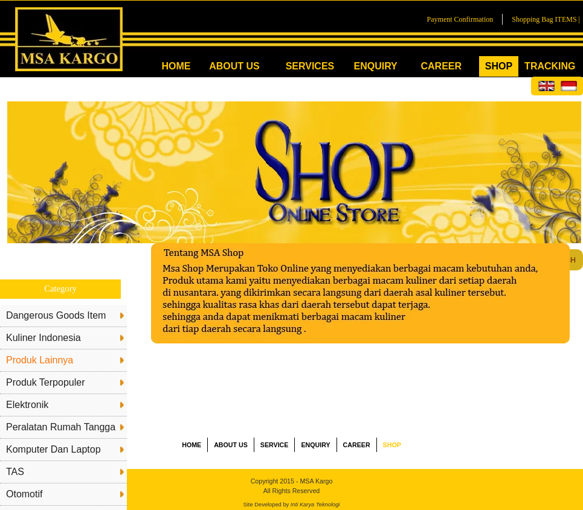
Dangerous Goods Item (56, 315)
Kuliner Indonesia (43, 338)
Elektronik (27, 405)
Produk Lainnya (39, 360)
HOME (175, 66)
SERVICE (274, 444)
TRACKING (549, 66)
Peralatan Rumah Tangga (60, 427)
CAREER (441, 66)
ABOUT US (234, 66)
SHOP (498, 66)
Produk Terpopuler (45, 382)
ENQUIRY (375, 66)
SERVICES (310, 66)
